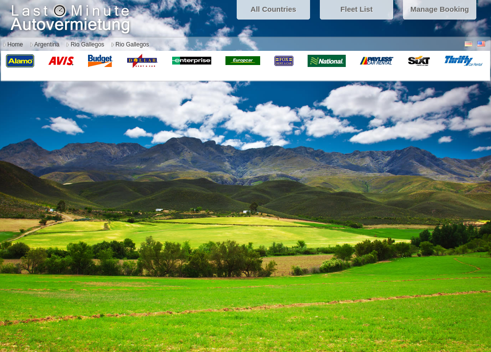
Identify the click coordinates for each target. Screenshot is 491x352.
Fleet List (356, 9)
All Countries (273, 9)
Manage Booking (439, 9)
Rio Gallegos (87, 44)
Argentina (46, 44)
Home (15, 44)
